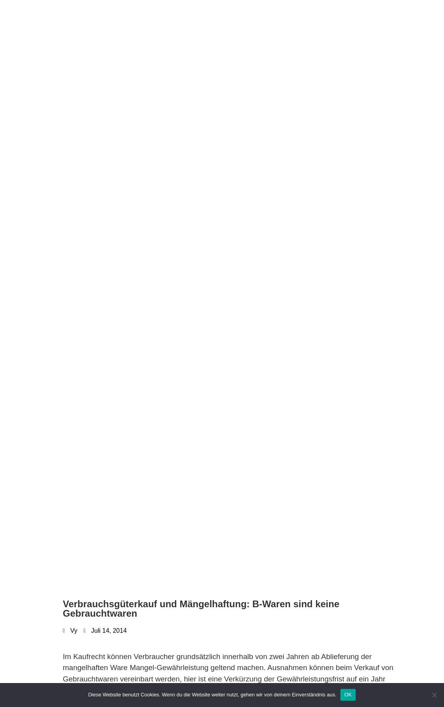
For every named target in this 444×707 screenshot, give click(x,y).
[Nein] (434, 695)
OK (348, 695)
